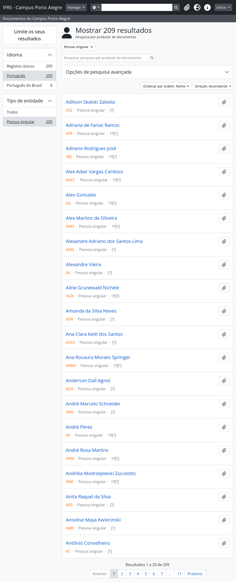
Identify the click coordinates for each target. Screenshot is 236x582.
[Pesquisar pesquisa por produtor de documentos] (105, 57)
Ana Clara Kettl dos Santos (94, 334)
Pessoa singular (29, 122)
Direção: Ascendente (211, 86)
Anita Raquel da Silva (88, 496)
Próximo (194, 573)
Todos (12, 112)
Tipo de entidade (25, 101)
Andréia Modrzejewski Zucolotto (101, 473)
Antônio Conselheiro (88, 543)
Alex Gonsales (81, 195)
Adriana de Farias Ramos (93, 125)
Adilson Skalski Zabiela (90, 102)
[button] (187, 7)
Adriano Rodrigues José (91, 148)
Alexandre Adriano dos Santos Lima (104, 241)
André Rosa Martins (87, 450)
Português (29, 77)
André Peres (79, 427)
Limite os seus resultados (29, 35)
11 (179, 573)
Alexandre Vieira (83, 264)
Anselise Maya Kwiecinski (93, 520)
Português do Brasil (29, 86)
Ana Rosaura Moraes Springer (98, 357)
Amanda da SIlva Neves (91, 311)
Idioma (14, 55)
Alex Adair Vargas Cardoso (94, 171)
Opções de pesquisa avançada (98, 72)
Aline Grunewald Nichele (92, 288)
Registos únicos (29, 67)
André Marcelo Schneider (93, 404)
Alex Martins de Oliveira (91, 218)
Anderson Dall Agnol (88, 380)
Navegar (75, 7)
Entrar (222, 7)
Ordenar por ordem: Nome (164, 86)
